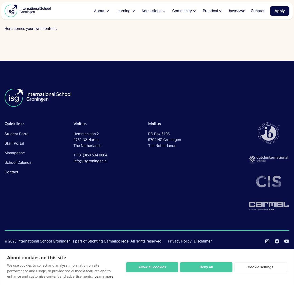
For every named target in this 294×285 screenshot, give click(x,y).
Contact (11, 172)
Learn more (104, 276)
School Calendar (19, 162)
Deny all (206, 267)
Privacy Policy (180, 241)
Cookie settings (260, 267)
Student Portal (17, 134)
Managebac (15, 153)
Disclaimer (203, 241)
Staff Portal (14, 143)
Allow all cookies (152, 267)
